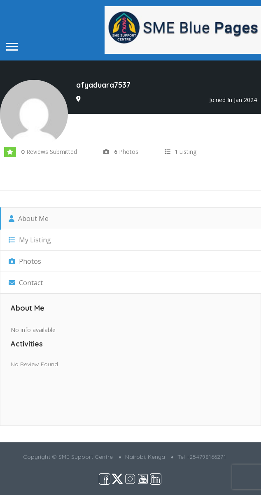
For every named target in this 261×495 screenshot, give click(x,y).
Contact (26, 282)
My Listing (30, 239)
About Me (29, 218)
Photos (25, 261)
